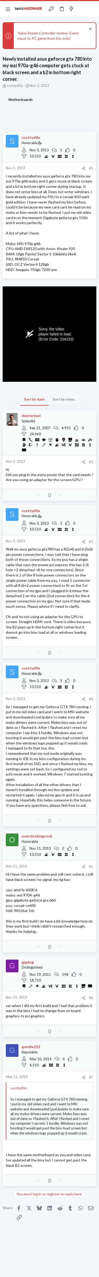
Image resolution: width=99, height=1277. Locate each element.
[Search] (91, 9)
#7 (91, 1077)
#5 (91, 866)
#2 (91, 462)
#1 (91, 168)
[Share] (83, 168)
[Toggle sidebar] (81, 9)
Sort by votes (64, 399)
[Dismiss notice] (89, 29)
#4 (91, 699)
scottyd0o (15, 85)
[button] (8, 9)
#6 (91, 998)
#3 (91, 541)
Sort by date (34, 399)
